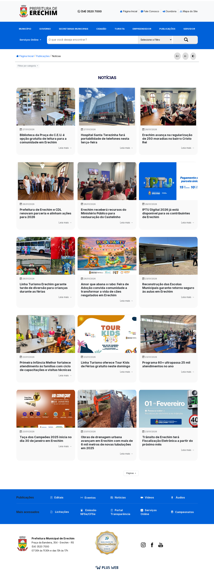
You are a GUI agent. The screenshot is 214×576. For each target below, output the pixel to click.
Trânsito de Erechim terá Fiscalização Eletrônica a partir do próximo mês (167, 440)
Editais (57, 497)
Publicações (167, 28)
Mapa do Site (189, 11)
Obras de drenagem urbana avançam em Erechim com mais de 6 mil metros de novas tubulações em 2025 (107, 442)
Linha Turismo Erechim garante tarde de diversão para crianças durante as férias (44, 287)
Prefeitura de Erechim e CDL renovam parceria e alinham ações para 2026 (45, 213)
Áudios (178, 497)
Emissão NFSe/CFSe (88, 512)
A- (185, 56)
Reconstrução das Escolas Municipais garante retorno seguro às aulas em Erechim (168, 287)
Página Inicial (128, 11)
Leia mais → (65, 147)
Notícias (56, 56)
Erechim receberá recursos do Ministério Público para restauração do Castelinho (103, 213)
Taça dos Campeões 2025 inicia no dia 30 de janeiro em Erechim (46, 438)
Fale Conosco (150, 11)
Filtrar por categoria (27, 66)
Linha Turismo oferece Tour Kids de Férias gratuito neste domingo (105, 364)
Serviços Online (29, 39)
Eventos (90, 497)
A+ (177, 56)
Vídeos (147, 497)
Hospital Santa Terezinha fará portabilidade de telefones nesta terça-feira (105, 138)
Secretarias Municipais (73, 28)
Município (25, 28)
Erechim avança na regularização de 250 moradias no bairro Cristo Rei (167, 138)
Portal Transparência (120, 512)
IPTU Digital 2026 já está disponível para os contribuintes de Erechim (166, 213)
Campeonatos (184, 512)
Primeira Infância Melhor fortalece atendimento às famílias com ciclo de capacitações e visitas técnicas (45, 366)
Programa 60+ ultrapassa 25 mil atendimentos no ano (166, 364)
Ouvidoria (169, 11)
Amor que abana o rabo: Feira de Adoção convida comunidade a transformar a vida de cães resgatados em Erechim (105, 289)
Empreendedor (142, 28)
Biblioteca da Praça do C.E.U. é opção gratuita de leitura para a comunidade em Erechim (43, 138)
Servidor (189, 28)
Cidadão (101, 28)
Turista (120, 28)
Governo (45, 28)
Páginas (130, 473)
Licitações (59, 512)
